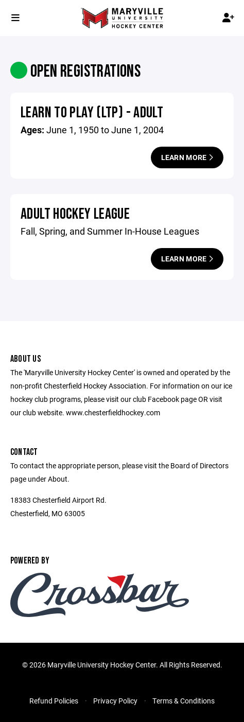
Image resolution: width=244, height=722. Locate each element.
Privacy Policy (115, 701)
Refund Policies (53, 701)
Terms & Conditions (183, 701)
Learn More (187, 157)
